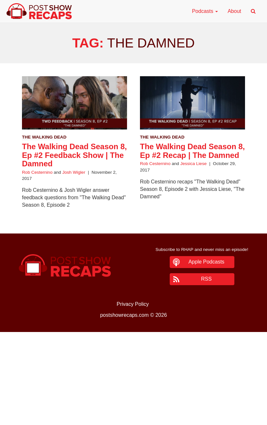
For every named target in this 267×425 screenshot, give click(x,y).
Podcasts (205, 11)
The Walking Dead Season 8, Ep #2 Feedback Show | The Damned (74, 155)
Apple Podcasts (206, 261)
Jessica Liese (193, 163)
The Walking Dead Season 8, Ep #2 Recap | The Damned (192, 150)
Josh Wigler (73, 172)
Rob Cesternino (37, 172)
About (234, 11)
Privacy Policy (133, 304)
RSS (206, 279)
